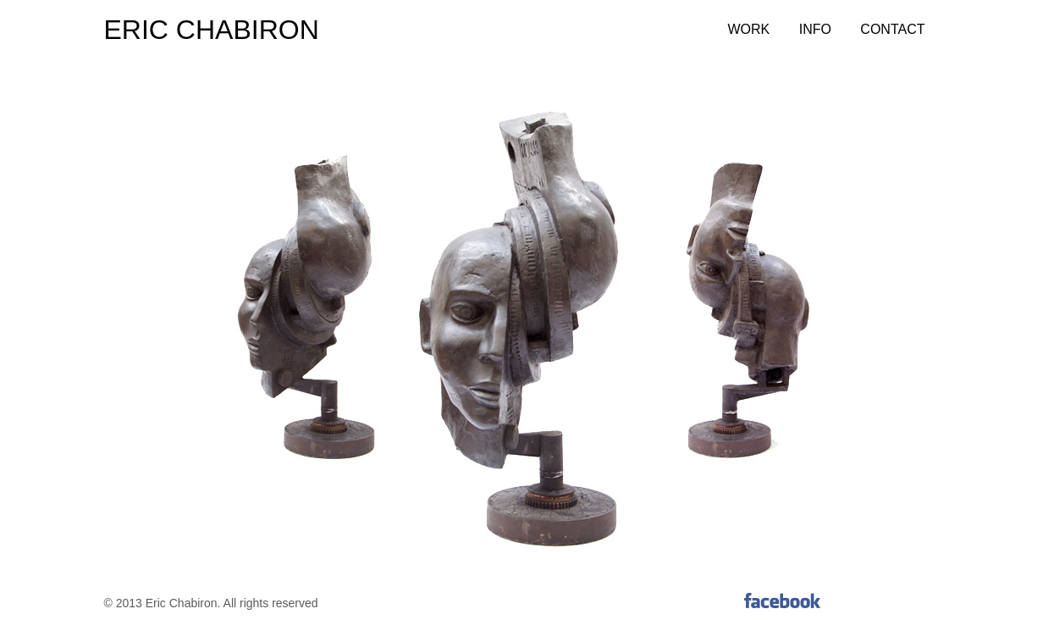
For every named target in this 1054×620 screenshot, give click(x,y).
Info (815, 29)
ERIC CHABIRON (211, 29)
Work (748, 29)
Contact (892, 29)
